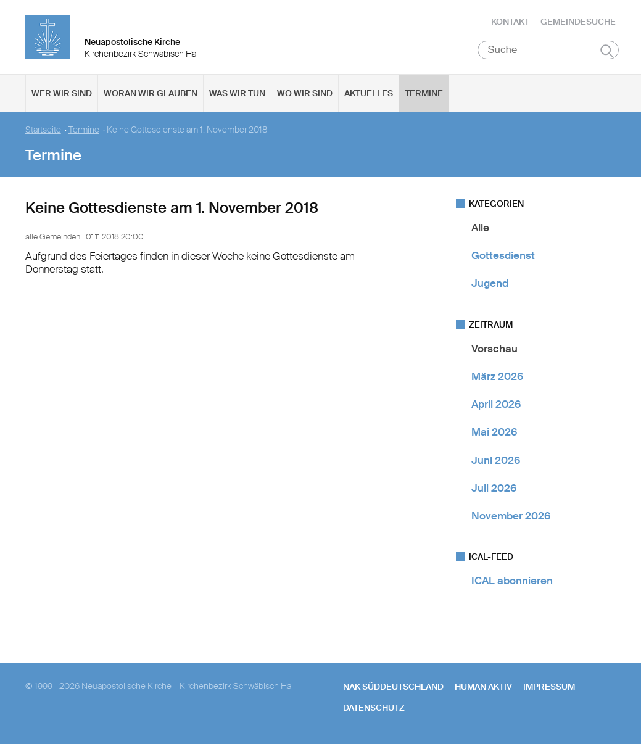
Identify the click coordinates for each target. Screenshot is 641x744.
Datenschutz (374, 707)
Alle (480, 227)
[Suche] (548, 50)
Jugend (489, 284)
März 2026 (497, 376)
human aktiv (483, 686)
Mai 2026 (494, 432)
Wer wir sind (61, 93)
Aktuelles (368, 93)
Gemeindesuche (578, 21)
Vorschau (494, 348)
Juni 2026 (495, 460)
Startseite (43, 130)
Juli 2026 (493, 488)
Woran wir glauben (150, 93)
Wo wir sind (305, 93)
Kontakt (510, 21)
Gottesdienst (503, 255)
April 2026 (496, 404)
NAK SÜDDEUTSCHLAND (393, 686)
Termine (424, 93)
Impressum (549, 686)
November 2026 (510, 516)
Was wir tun (237, 93)
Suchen (606, 51)
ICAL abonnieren (512, 581)
